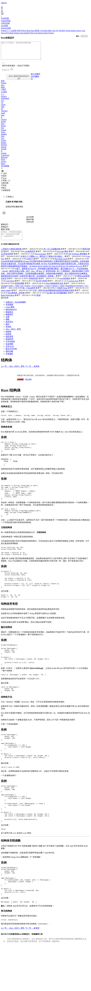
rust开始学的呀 (7, 259)
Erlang (16, 33)
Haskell (27, 33)
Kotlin (45, 31)
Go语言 (14, 31)
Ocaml (3, 144)
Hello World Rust (7, 301)
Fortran (51, 33)
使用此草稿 (10, 210)
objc (54, 31)
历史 (4, 189)
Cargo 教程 (10, 312)
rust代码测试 (65, 284)
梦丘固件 (28, 385)
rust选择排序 (30, 257)
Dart (32, 31)
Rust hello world (61, 264)
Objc (3, 110)
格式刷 (4, 186)
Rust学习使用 (41, 286)
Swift (68, 31)
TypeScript (5, 159)
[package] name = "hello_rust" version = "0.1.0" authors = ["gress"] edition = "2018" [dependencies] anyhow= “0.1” (45, 291)
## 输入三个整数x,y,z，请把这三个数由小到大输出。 (42, 262)
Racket (40, 33)
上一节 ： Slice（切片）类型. (13, 372)
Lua (83, 31)
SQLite (24, 31)
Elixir (3, 163)
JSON (3, 108)
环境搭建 (9, 310)
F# (57, 31)
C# (41, 31)
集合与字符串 (11, 354)
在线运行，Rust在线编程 (16, 307)
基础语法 (9, 317)
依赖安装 (5, 194)
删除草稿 (19, 210)
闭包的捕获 (19, 289)
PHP (19, 31)
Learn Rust (10, 286)
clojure (73, 31)
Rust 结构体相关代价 (54, 289)
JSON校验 (5, 169)
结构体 (8, 337)
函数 (7, 325)
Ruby (50, 31)
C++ (9, 31)
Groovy (79, 31)
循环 (7, 329)
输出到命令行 (11, 315)
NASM (3, 152)
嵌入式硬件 (35, 77)
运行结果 (30, 220)
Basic (3, 167)
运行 (4, 177)
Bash (12, 33)
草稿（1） (6, 184)
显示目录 (4, 303)
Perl (8, 33)
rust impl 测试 (62, 257)
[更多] (38, 301)
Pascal (3, 33)
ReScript (4, 161)
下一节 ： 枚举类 (32, 372)
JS (32, 82)
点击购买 (20, 385)
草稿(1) (9, 200)
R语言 (37, 31)
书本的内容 (33, 284)
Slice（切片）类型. (13, 334)
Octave (3, 165)
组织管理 (9, 342)
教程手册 (30, 223)
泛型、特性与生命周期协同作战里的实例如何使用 (53, 296)
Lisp (36, 33)
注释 (7, 322)
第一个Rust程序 (28, 293)
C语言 (3, 93)
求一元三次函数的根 (52, 254)
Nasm (45, 33)
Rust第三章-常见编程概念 (57, 298)
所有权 (8, 332)
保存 (4, 179)
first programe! (40, 259)
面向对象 (9, 356)
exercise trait (73, 286)
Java (2, 89)
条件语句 (9, 327)
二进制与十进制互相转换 (11, 254)
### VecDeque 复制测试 (77, 259)
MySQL (4, 148)
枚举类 (8, 339)
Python (4, 31)
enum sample (6, 296)
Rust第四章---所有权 (16, 298)
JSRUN (4, 3)
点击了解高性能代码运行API (18, 81)
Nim (32, 33)
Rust (29, 31)
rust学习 (29, 264)
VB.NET (62, 31)
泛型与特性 (10, 347)
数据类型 (9, 320)
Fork (3, 182)
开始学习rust (62, 293)
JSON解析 (35, 80)
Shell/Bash (5, 102)
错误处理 (9, 344)
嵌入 (4, 191)
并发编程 (9, 359)
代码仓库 (30, 225)
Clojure (4, 123)
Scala (21, 33)
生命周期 (9, 349)
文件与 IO (10, 352)
